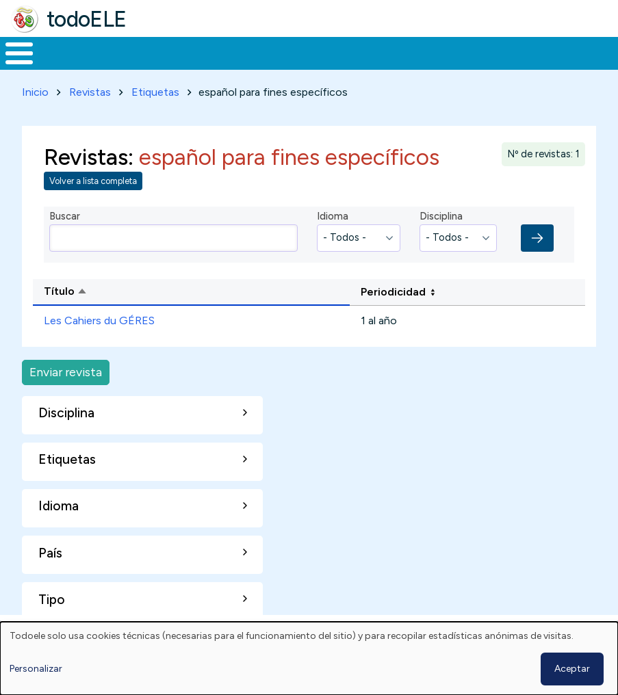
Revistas (90, 89)
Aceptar (572, 668)
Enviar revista (65, 370)
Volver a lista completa (93, 179)
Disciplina (441, 214)
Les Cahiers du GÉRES (99, 318)
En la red (312, 52)
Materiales (65, 52)
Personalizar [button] (36, 668)
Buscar (551, 52)
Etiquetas (155, 89)
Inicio (12, 52)
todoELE (87, 19)
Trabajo (236, 52)
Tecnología (398, 52)
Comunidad (489, 52)
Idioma (332, 214)
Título (118, 290)
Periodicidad (393, 289)
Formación (154, 52)
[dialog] (309, 658)
